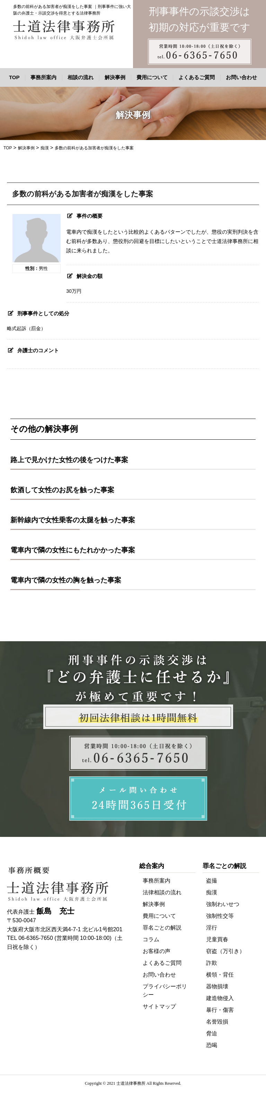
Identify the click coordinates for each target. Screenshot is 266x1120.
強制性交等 (220, 916)
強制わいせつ (222, 904)
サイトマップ (159, 1006)
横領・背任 (220, 975)
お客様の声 (156, 951)
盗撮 (211, 881)
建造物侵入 (220, 998)
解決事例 (115, 77)
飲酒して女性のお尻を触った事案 (62, 490)
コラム (151, 939)
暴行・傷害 (220, 1010)
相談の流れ (81, 77)
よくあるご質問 (196, 77)
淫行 (211, 928)
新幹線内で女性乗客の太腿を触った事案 (72, 520)
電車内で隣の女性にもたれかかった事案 (72, 550)
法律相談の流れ (162, 892)
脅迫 (211, 1033)
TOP (14, 77)
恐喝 (211, 1045)
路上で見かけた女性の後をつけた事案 (69, 460)
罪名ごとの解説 (162, 928)
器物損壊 (217, 986)
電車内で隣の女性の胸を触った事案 (65, 580)
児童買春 (217, 939)
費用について (152, 77)
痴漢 (211, 892)
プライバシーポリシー (165, 990)
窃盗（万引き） (225, 951)
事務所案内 (43, 77)
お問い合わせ (241, 77)
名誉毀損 (217, 1022)
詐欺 (211, 963)
